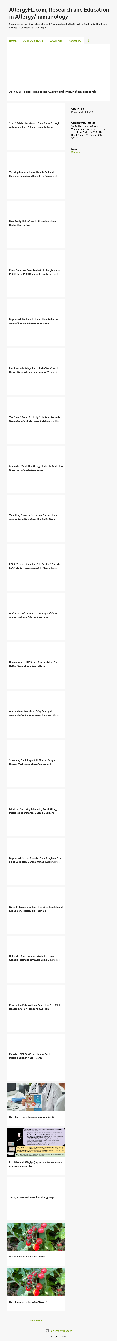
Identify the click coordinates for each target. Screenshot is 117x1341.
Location (55, 40)
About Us (75, 40)
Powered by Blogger (58, 1330)
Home (13, 40)
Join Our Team (33, 40)
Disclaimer (77, 152)
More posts (36, 1320)
